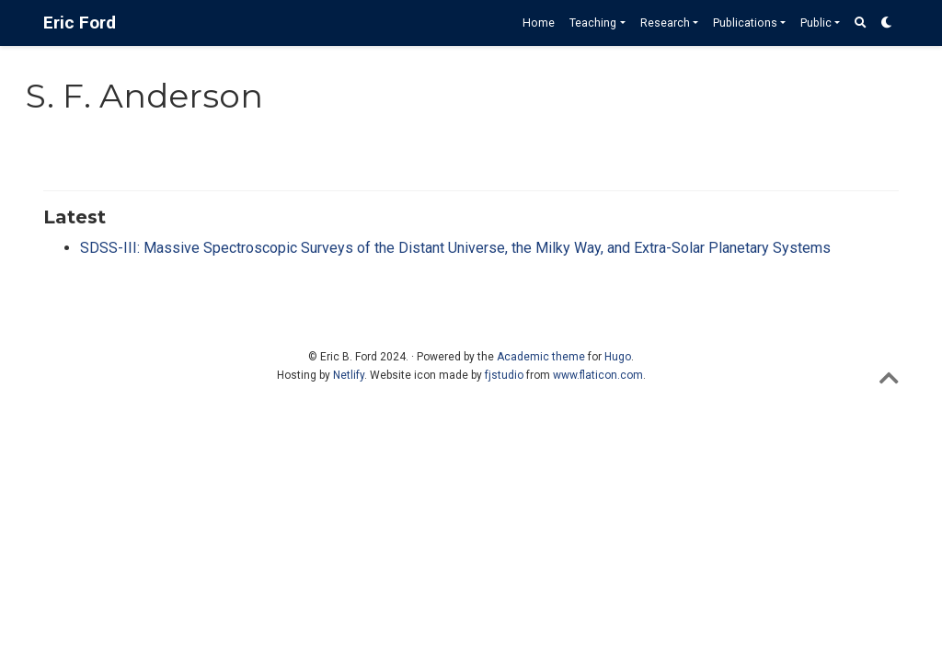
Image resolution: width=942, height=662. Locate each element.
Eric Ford (79, 22)
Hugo (617, 356)
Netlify (348, 375)
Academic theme (541, 356)
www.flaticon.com (598, 375)
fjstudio (504, 375)
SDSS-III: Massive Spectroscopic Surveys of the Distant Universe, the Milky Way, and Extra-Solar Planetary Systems (455, 248)
